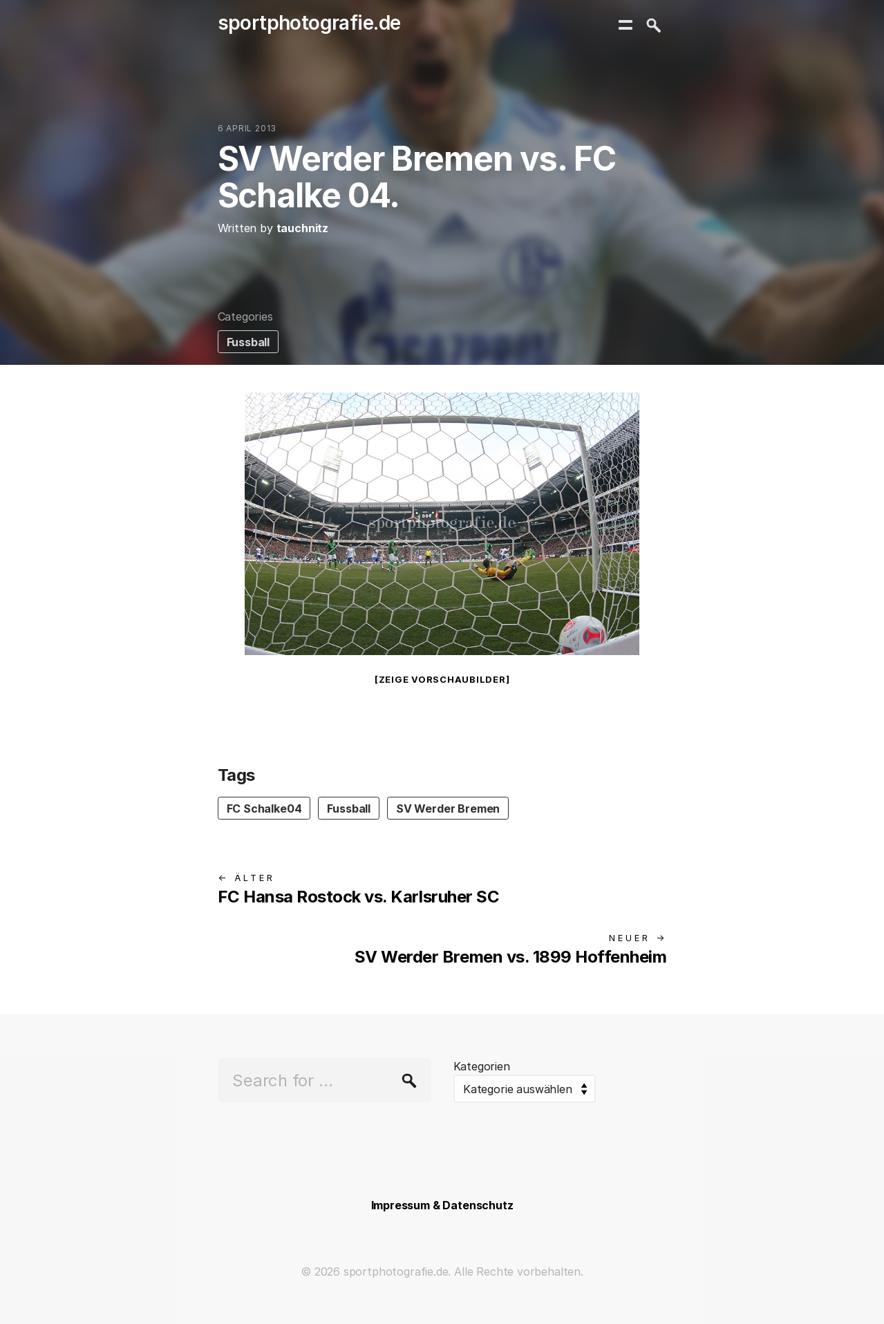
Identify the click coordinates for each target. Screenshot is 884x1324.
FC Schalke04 (264, 808)
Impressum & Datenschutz (442, 1205)
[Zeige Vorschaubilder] (442, 679)
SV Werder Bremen (448, 808)
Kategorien (481, 1066)
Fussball (248, 342)
